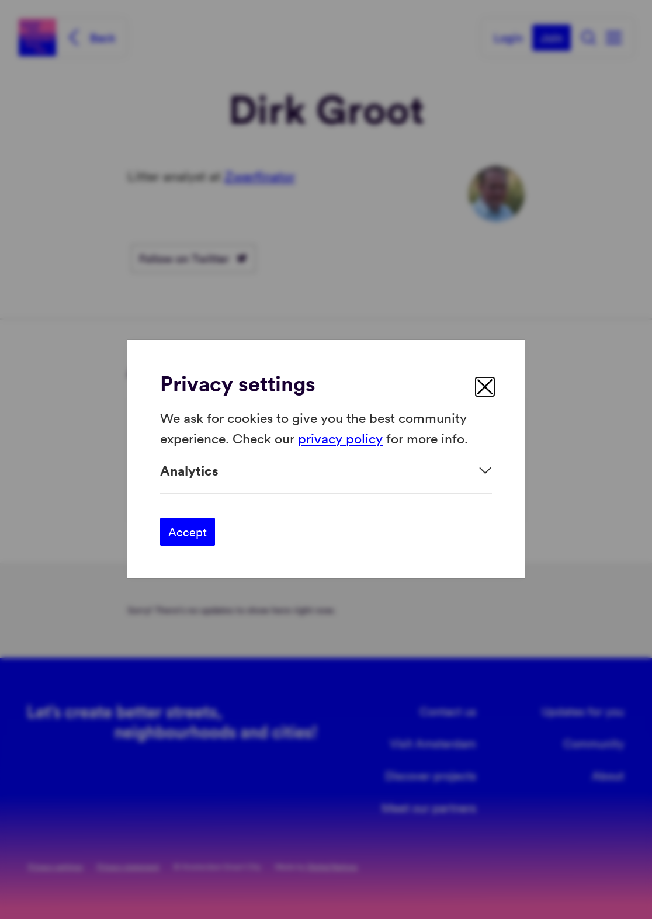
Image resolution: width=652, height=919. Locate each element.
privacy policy (340, 437)
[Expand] (326, 470)
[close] (485, 386)
